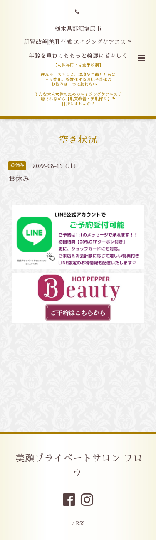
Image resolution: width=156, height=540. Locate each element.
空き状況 (78, 140)
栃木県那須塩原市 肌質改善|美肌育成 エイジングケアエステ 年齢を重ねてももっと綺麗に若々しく (78, 42)
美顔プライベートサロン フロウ (79, 466)
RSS (80, 523)
